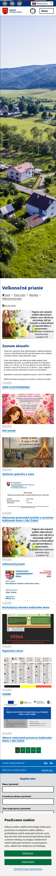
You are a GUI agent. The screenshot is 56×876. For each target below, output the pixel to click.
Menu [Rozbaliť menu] (46, 10)
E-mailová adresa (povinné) (16, 796)
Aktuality (33, 294)
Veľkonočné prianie (12, 298)
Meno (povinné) (10, 784)
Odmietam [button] (28, 862)
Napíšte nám (47, 770)
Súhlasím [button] (27, 853)
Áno (46, 763)
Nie (52, 763)
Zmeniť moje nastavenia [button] (28, 869)
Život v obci (19, 294)
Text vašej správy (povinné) (16, 808)
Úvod (6, 294)
